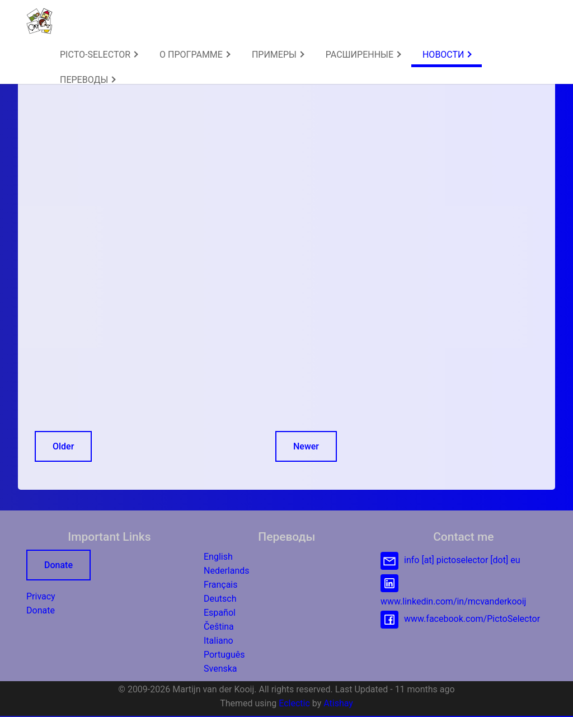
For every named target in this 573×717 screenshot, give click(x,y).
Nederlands (227, 570)
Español (220, 612)
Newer (306, 446)
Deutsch (220, 598)
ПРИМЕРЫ (278, 54)
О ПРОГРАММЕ (195, 54)
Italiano (218, 640)
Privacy (40, 596)
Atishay (338, 703)
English (218, 556)
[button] (39, 21)
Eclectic (294, 703)
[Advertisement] (187, 158)
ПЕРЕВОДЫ (88, 79)
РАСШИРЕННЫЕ (363, 54)
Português (224, 654)
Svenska (220, 668)
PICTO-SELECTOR (99, 54)
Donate (58, 565)
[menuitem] (98, 54)
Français (221, 584)
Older (63, 446)
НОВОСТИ (447, 54)
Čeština (219, 626)
